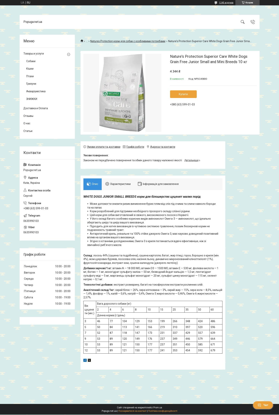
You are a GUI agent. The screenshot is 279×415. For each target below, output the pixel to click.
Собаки (30, 61)
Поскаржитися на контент (132, 411)
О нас (26, 123)
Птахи (30, 76)
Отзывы (28, 115)
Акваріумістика (36, 91)
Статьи (27, 130)
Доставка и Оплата (35, 108)
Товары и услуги (33, 53)
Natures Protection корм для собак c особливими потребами (127, 41)
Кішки (30, 68)
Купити (183, 94)
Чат (263, 405)
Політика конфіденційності (162, 411)
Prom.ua (157, 408)
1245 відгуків (226, 2)
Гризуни (31, 83)
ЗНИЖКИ (31, 98)
